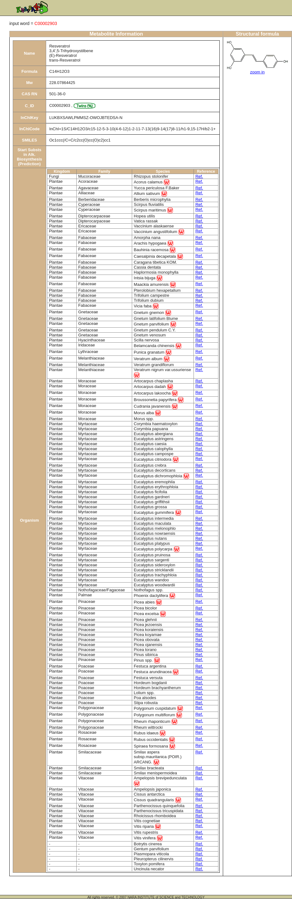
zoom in (257, 72)
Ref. (199, 176)
